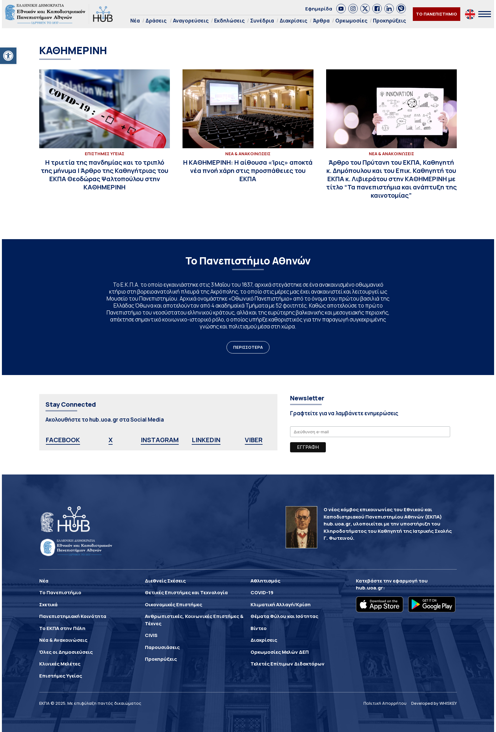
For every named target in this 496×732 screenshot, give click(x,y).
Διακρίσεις (293, 20)
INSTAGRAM (160, 440)
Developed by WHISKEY (434, 703)
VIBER (254, 440)
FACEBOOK (63, 440)
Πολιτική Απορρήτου (384, 703)
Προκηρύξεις (389, 20)
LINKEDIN (206, 440)
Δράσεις (156, 20)
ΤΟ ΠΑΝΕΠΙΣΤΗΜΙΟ (436, 14)
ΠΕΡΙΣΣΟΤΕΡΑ (248, 347)
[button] (8, 56)
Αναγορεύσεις (190, 20)
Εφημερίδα (318, 8)
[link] (341, 8)
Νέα (135, 20)
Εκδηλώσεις (229, 20)
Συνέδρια (262, 20)
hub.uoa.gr (369, 587)
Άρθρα (321, 20)
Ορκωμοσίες (351, 20)
